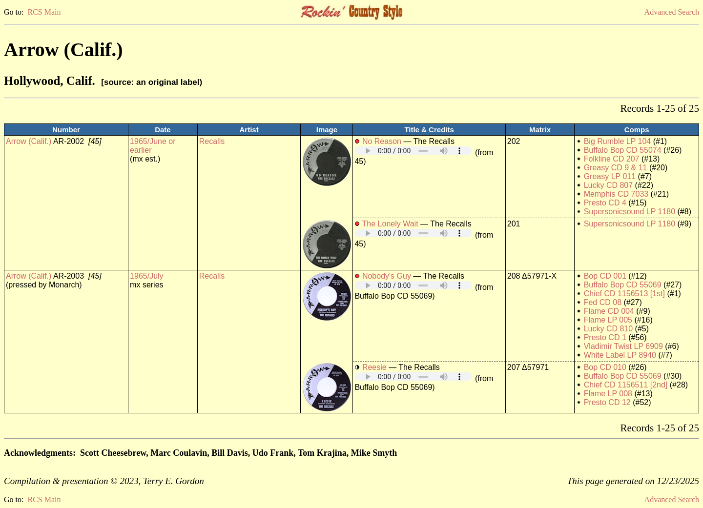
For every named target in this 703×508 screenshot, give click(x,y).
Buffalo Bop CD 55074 (623, 150)
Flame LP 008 (608, 393)
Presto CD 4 (605, 203)
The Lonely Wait (390, 224)
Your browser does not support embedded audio (413, 150)
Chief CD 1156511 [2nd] (626, 385)
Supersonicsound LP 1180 (629, 211)
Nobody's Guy (386, 276)
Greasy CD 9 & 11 (615, 167)
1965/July (147, 276)
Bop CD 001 (605, 276)
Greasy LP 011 (610, 176)
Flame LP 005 (608, 320)
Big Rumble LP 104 (617, 141)
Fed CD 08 (602, 302)
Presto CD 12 (607, 402)
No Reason (381, 141)
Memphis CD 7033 (616, 194)
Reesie (374, 367)
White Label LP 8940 (620, 355)
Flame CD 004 (609, 311)
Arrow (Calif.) (28, 141)
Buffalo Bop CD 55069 (623, 285)
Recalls (212, 141)
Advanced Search (671, 12)
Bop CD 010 (605, 367)
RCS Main (44, 12)
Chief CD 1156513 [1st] (624, 293)
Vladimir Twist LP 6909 (623, 346)
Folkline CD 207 (612, 159)
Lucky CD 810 (608, 329)
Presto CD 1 (605, 337)
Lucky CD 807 (608, 185)
